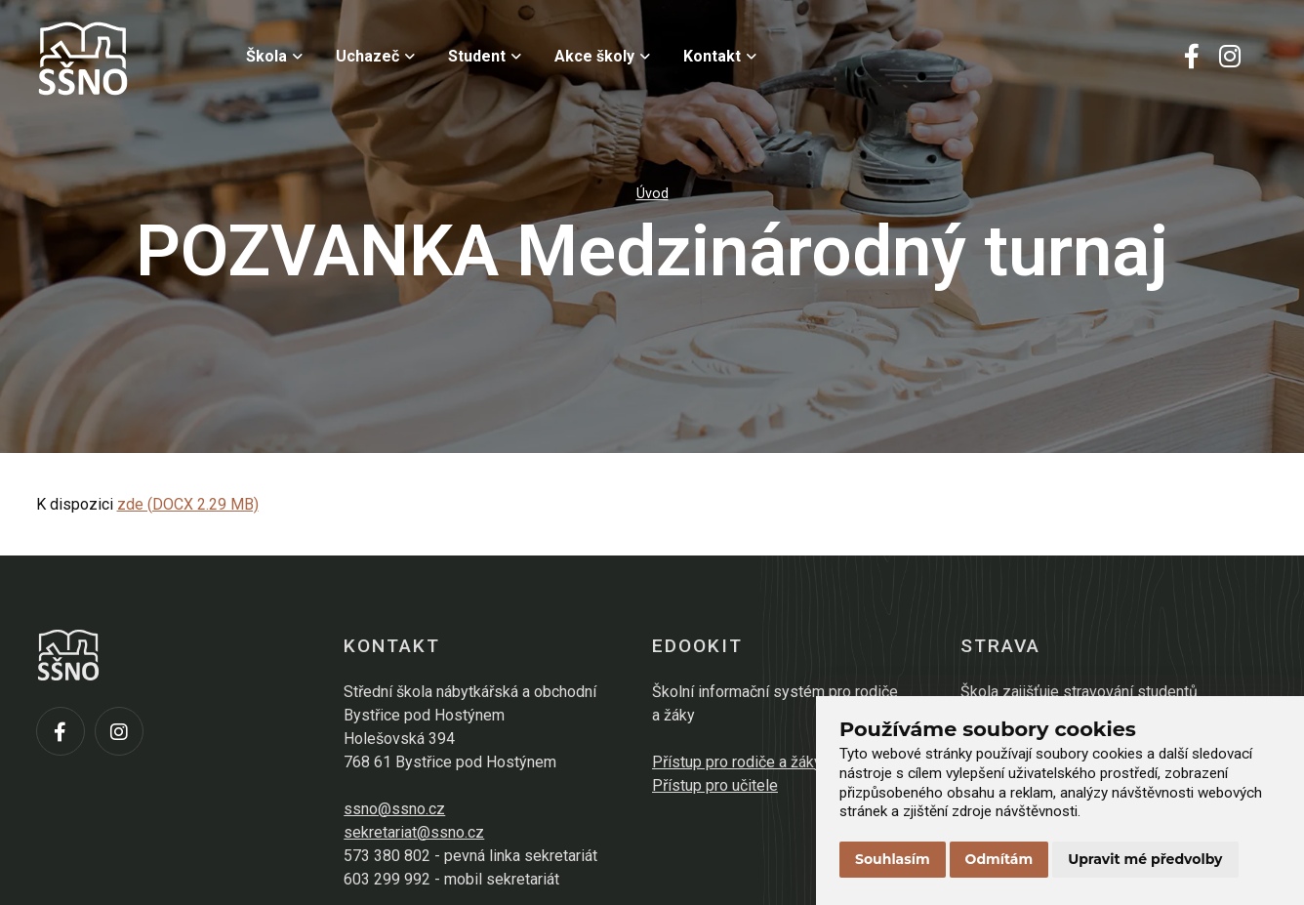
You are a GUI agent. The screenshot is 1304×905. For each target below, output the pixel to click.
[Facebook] (1191, 58)
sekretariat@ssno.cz (414, 832)
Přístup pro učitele (715, 785)
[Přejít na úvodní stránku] (133, 59)
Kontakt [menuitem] (719, 56)
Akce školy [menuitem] (602, 56)
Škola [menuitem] (274, 56)
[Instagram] (1229, 58)
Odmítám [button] (999, 859)
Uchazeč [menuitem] (375, 56)
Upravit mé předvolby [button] (1145, 859)
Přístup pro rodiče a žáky (737, 762)
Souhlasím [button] (892, 859)
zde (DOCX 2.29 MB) (188, 504)
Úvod (652, 193)
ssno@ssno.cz (394, 809)
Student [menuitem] (484, 56)
